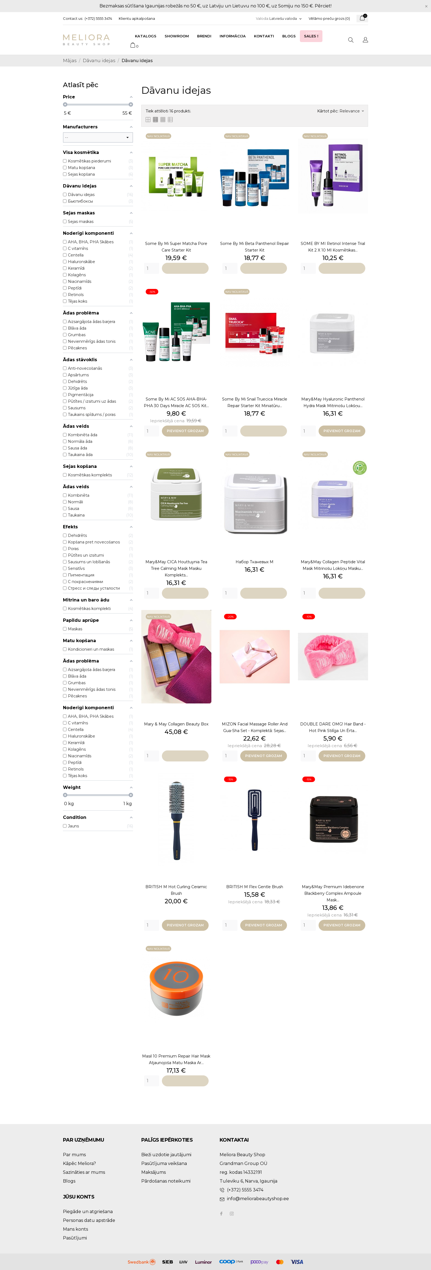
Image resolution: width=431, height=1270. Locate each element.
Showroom (177, 36)
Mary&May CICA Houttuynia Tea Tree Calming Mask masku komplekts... (176, 568)
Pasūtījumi (75, 1238)
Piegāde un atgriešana (88, 1211)
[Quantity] (151, 268)
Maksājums (153, 1172)
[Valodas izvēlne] (285, 18)
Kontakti (264, 36)
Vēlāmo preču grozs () (329, 18)
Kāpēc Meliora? (79, 1163)
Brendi (204, 36)
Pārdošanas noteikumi (165, 1181)
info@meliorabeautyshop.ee (258, 1198)
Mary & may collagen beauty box (176, 724)
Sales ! (312, 34)
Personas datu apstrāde (89, 1220)
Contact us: (73, 18)
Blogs (289, 36)
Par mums (74, 1154)
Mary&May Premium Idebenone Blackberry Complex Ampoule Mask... (333, 893)
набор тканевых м (254, 561)
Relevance (351, 111)
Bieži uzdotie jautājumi (166, 1154)
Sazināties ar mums (84, 1172)
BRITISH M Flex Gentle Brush (254, 886)
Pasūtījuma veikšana (164, 1163)
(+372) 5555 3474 (98, 18)
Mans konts (75, 1229)
